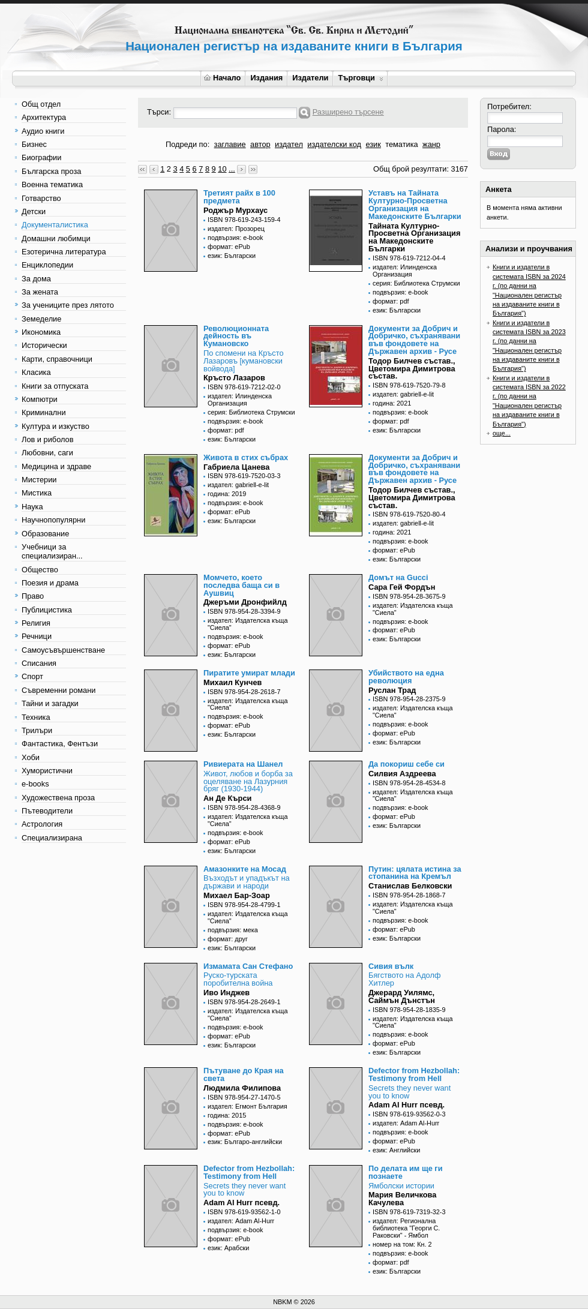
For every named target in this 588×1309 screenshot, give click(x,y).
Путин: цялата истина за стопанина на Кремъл (414, 872)
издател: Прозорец (236, 228)
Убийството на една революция (406, 676)
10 (222, 168)
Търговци (360, 77)
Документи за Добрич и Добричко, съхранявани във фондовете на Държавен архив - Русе (414, 340)
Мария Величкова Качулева (402, 1198)
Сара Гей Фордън (401, 587)
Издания (266, 77)
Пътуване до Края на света (243, 1074)
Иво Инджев (226, 992)
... (232, 168)
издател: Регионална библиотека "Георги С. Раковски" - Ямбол (406, 1228)
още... (502, 433)
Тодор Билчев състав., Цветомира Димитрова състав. (411, 368)
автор (260, 144)
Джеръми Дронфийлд (245, 602)
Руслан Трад (392, 690)
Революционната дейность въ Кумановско (236, 336)
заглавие (230, 144)
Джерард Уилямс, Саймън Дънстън (401, 996)
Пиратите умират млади (249, 672)
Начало (222, 77)
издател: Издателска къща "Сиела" (248, 624)
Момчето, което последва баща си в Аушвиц (241, 585)
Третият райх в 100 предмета (239, 196)
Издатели (310, 77)
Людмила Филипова (242, 1087)
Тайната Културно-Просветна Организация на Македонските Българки (414, 237)
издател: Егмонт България (247, 1106)
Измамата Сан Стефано (248, 966)
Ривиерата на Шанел (243, 763)
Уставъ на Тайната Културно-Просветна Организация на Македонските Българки (414, 204)
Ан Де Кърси (227, 798)
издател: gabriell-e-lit (403, 394)
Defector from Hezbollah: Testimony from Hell (414, 1074)
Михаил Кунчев (232, 682)
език (372, 144)
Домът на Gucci (398, 577)
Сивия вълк (390, 966)
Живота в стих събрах (245, 457)
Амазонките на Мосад (244, 868)
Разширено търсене (348, 111)
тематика (401, 144)
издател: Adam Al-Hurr (406, 1123)
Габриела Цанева (236, 467)
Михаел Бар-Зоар (236, 895)
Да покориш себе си (406, 763)
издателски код (334, 144)
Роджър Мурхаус (235, 210)
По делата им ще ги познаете (405, 1172)
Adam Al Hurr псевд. (406, 1104)
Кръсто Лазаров (234, 377)
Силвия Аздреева (402, 773)
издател (289, 144)
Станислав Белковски (410, 885)
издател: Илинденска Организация (405, 270)
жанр (431, 144)
